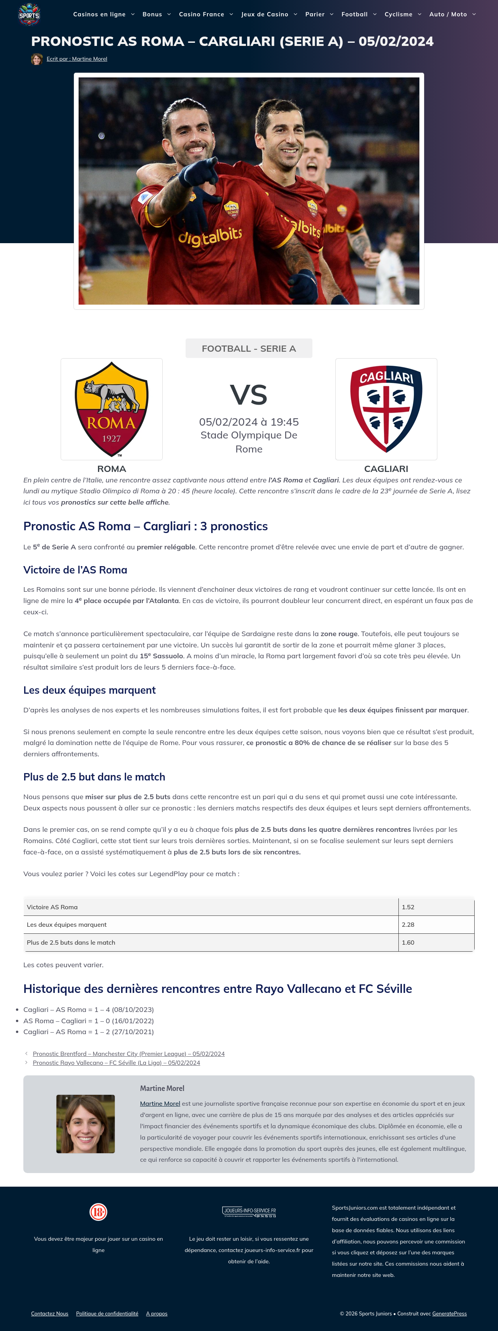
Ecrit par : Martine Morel (77, 58)
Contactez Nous (49, 1313)
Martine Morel (160, 1103)
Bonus (159, 14)
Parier (321, 14)
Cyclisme (405, 14)
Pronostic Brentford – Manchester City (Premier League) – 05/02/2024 (128, 1053)
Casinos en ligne (106, 14)
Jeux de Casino (271, 14)
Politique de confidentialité (107, 1313)
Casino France (208, 14)
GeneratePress (449, 1313)
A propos (157, 1313)
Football (361, 14)
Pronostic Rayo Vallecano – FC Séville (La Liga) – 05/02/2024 (116, 1062)
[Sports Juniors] (29, 13)
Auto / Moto (455, 14)
